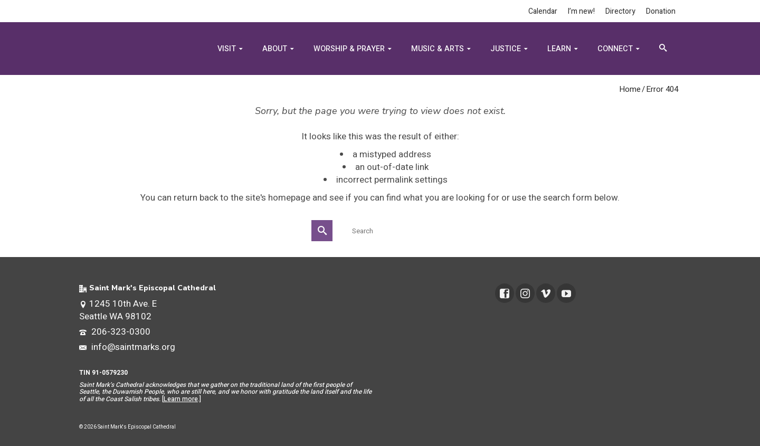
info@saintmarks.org (127, 347)
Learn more (181, 399)
